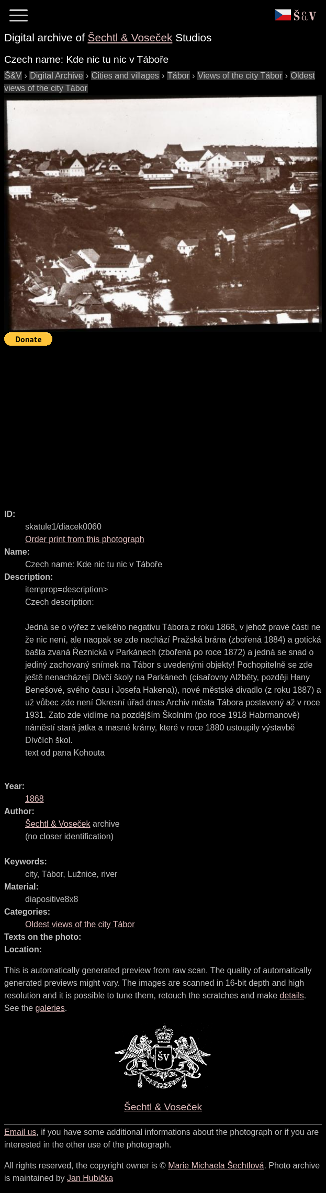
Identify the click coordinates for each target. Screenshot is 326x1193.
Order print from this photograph (84, 539)
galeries (50, 1008)
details (292, 995)
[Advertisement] (165, 423)
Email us (20, 1132)
